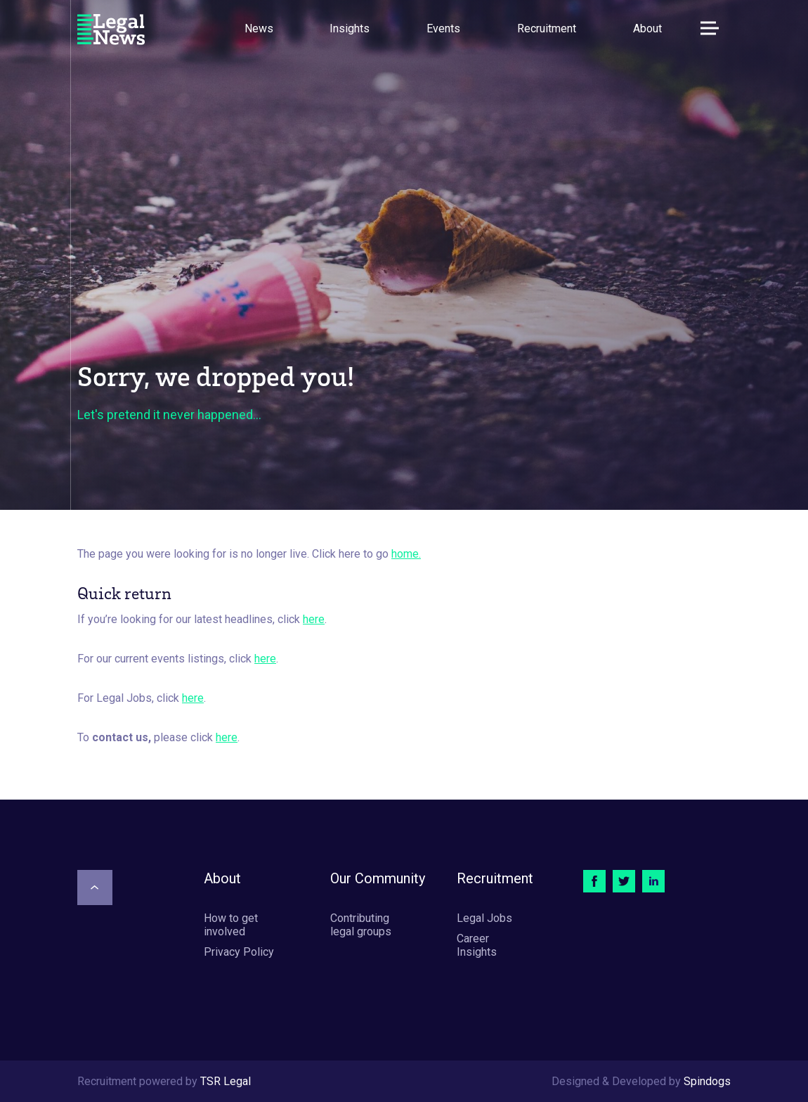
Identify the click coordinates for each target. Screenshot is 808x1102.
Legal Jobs (484, 918)
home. (406, 553)
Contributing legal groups (360, 924)
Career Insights (477, 945)
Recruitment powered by (164, 1081)
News (259, 28)
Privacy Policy (239, 952)
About (647, 28)
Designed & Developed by (641, 1081)
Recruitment (546, 28)
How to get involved (231, 924)
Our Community (377, 878)
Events (443, 28)
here (314, 619)
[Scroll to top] (94, 887)
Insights (350, 28)
